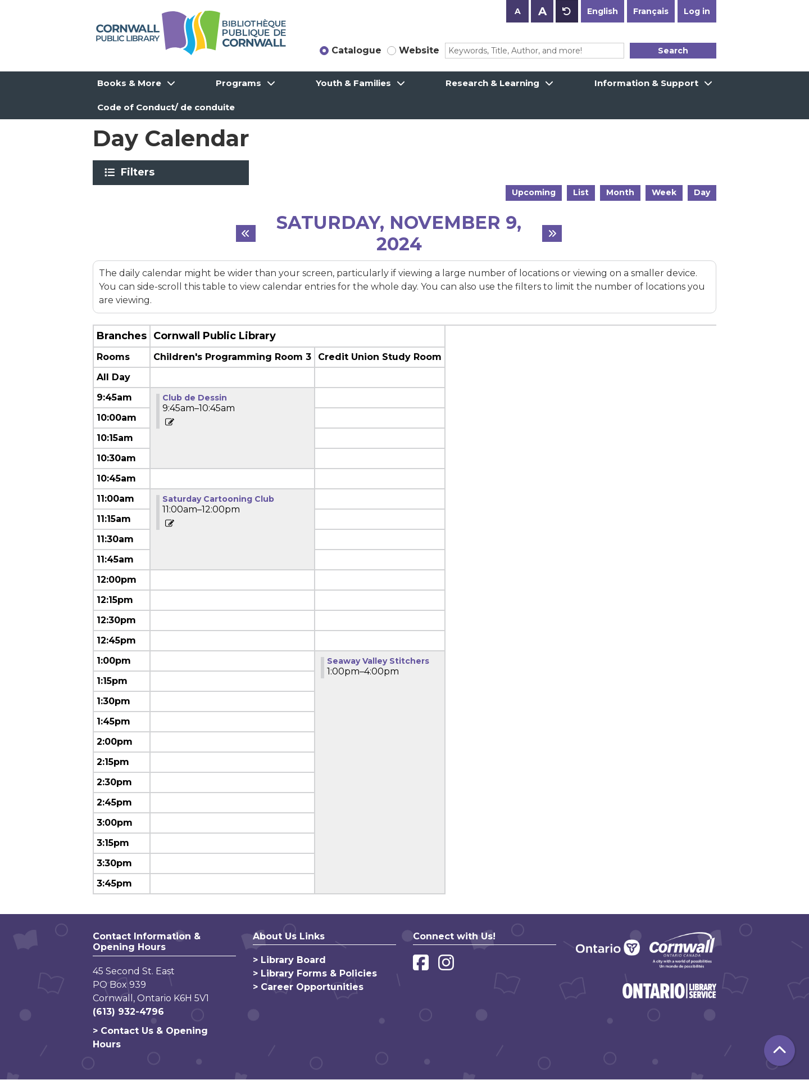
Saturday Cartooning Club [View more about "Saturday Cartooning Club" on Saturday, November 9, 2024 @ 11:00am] (218, 499)
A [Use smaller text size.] (518, 11)
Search (673, 51)
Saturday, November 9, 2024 (398, 233)
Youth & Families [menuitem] (353, 83)
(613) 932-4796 (128, 1011)
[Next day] (552, 233)
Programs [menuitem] (238, 83)
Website (419, 50)
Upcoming (534, 192)
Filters (139, 172)
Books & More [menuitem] (129, 83)
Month (620, 192)
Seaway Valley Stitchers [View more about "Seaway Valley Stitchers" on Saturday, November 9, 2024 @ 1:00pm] (378, 661)
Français (651, 11)
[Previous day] (246, 233)
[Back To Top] (779, 1050)
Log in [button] (697, 11)
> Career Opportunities (308, 987)
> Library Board (289, 960)
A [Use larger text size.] (542, 11)
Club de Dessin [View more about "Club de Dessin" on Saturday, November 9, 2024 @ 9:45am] (194, 398)
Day (702, 192)
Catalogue (356, 50)
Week (664, 192)
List (581, 192)
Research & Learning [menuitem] (492, 83)
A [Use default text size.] (567, 11)
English (602, 11)
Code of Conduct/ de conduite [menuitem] (166, 107)
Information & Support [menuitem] (646, 83)
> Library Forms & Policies (315, 973)
